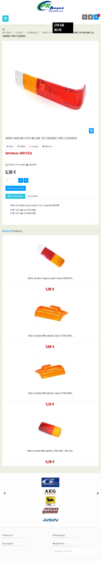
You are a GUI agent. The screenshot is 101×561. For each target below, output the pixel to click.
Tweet (9, 146)
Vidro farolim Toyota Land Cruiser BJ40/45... (50, 278)
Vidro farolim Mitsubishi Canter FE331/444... (50, 335)
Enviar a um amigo (17, 164)
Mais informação (15, 196)
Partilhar (21, 146)
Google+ (34, 146)
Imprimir (33, 164)
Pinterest (47, 146)
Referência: (12, 153)
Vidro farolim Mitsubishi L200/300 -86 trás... (50, 451)
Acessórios (33, 196)
